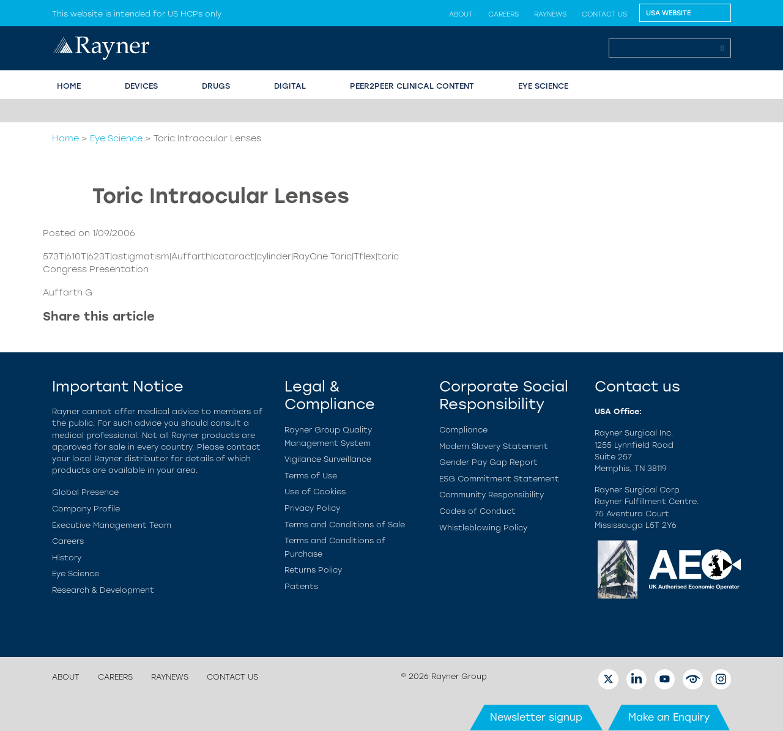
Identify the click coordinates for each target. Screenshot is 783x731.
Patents (301, 586)
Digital (290, 86)
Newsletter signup (536, 717)
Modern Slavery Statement (493, 446)
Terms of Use (310, 475)
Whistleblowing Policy (483, 527)
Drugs (216, 86)
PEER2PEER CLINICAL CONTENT (412, 86)
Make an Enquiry (669, 717)
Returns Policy (313, 569)
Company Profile (86, 508)
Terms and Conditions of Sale (344, 524)
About (461, 14)
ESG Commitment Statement (499, 478)
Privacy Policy (312, 508)
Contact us (604, 14)
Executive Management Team (111, 525)
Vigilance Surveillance (327, 459)
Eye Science (116, 138)
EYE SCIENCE (543, 86)
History (66, 557)
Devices (141, 86)
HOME (69, 86)
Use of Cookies (315, 491)
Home (65, 138)
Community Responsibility (491, 494)
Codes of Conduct (477, 511)
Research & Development (103, 590)
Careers (503, 14)
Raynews (550, 14)
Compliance (463, 429)
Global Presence (85, 492)
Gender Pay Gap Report (488, 462)
